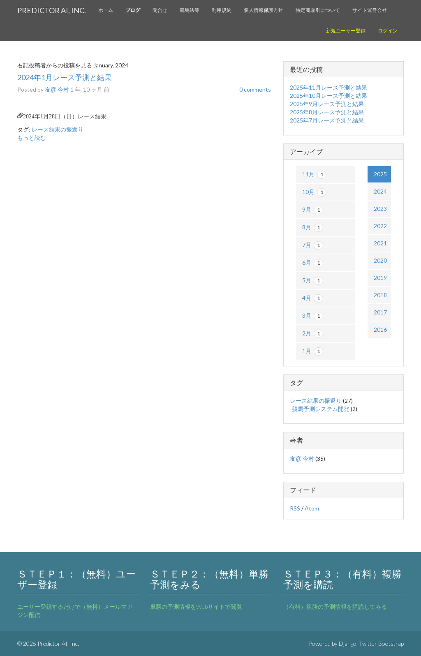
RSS (295, 508)
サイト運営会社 (369, 10)
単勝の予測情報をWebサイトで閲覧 (196, 606)
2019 (380, 277)
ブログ (132, 10)
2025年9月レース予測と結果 (327, 103)
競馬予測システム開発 (320, 408)
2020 (380, 260)
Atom (312, 508)
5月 (312, 281)
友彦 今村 (57, 89)
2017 (380, 312)
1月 (312, 351)
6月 (312, 263)
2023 (380, 208)
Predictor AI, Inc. (51, 10)
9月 (312, 210)
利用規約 (221, 10)
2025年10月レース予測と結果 (328, 95)
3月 (312, 316)
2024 (380, 191)
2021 (380, 243)
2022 (380, 225)
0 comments (255, 89)
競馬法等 (189, 10)
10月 (314, 192)
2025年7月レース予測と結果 (327, 120)
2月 (312, 334)
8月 (312, 228)
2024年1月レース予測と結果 (64, 77)
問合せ (160, 10)
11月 (314, 175)
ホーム (105, 10)
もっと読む (31, 137)
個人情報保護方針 (263, 10)
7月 (312, 245)
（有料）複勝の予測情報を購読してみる (335, 606)
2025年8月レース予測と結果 (327, 112)
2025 (380, 174)
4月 (312, 298)
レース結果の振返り (57, 129)
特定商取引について (318, 10)
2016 (380, 329)
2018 (380, 294)
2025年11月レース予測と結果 (328, 87)
